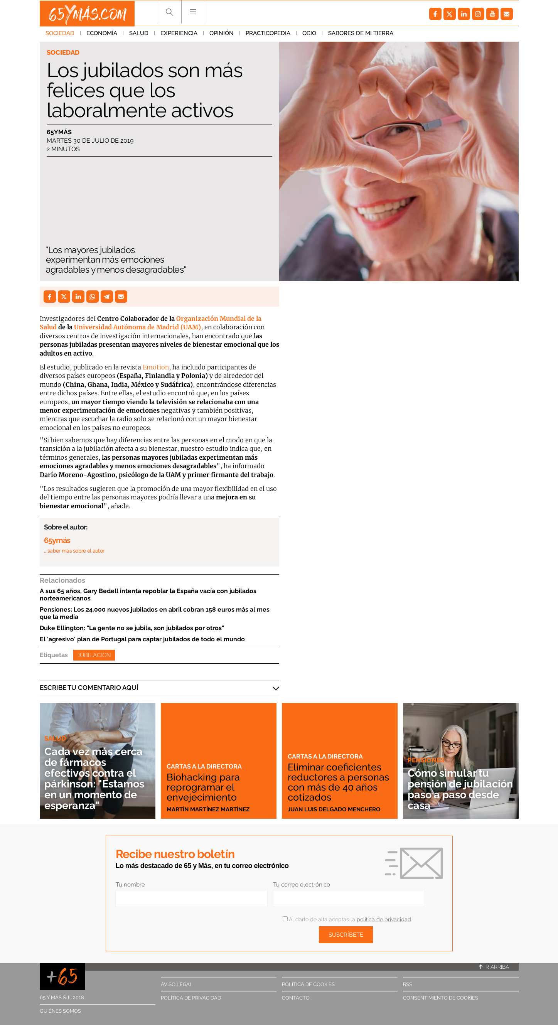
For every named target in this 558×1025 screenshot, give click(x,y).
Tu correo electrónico (301, 884)
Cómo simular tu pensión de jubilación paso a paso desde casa (451, 789)
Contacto (296, 998)
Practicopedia (268, 34)
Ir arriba (494, 967)
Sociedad (60, 34)
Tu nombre (130, 884)
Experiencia (178, 34)
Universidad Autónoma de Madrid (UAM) (137, 327)
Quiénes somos (60, 1011)
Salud (138, 34)
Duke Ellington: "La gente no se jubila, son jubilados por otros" (132, 628)
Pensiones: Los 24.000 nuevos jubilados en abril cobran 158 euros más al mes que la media (155, 613)
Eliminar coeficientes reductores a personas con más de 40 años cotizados (338, 782)
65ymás (59, 132)
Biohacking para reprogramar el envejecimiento (204, 787)
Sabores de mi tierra (360, 34)
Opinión (221, 34)
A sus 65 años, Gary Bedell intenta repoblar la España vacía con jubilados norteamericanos (148, 594)
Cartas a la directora (205, 766)
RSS (407, 984)
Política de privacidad (191, 998)
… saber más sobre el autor (74, 551)
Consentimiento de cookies (440, 998)
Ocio (309, 34)
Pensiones (426, 760)
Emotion (156, 367)
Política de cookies (308, 984)
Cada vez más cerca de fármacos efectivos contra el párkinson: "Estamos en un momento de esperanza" (97, 778)
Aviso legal (177, 984)
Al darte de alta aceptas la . (347, 919)
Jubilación (94, 655)
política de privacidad (384, 919)
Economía (101, 34)
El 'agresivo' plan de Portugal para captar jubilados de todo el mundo (142, 639)
